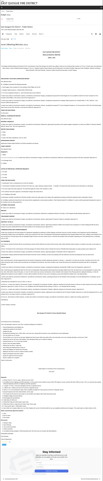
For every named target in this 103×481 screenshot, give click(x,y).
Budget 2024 (9, 19)
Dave (10, 48)
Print (14, 39)
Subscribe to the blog (51, 471)
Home (2, 11)
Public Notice (4, 48)
